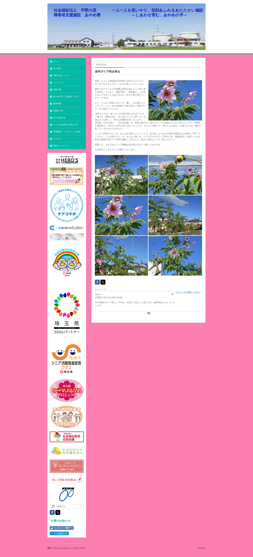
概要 (49, 548)
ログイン (202, 548)
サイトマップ (79, 548)
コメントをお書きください (188, 292)
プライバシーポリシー (62, 548)
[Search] (67, 506)
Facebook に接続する (61, 528)
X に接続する (59, 533)
